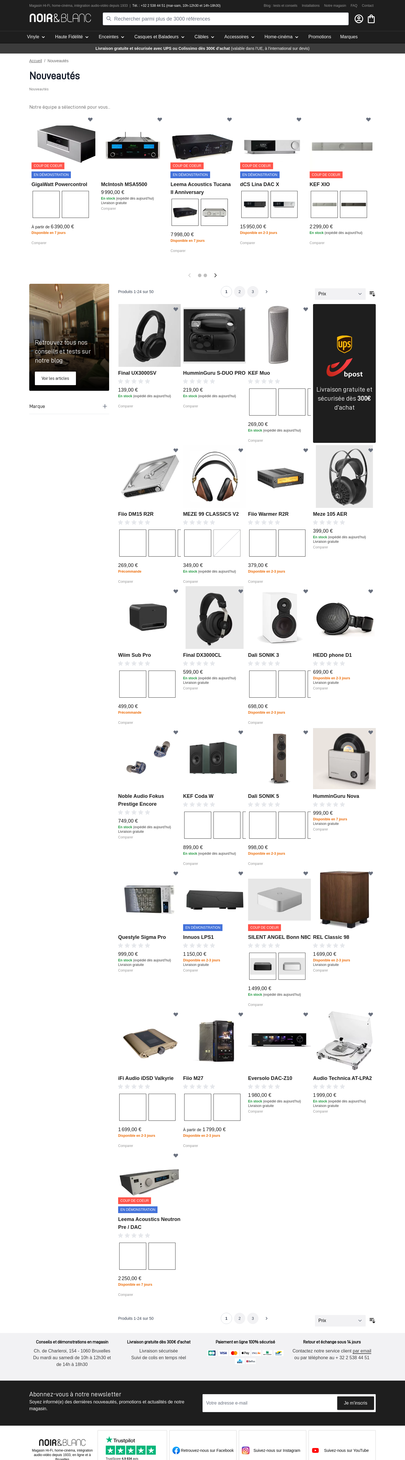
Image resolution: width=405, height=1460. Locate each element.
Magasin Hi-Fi (39, 6)
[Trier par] (340, 294)
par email (362, 1351)
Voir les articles (55, 378)
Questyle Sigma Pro (142, 937)
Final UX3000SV (137, 373)
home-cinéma (62, 6)
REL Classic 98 (331, 937)
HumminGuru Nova (336, 796)
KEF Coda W (198, 796)
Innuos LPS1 (198, 937)
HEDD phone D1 (332, 655)
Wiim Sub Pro (134, 655)
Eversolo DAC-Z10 (270, 1078)
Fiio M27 (193, 1078)
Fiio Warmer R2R (268, 514)
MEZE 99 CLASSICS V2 (211, 514)
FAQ (354, 6)
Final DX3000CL (202, 655)
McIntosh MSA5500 (124, 184)
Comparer (39, 243)
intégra (79, 6)
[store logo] (60, 18)
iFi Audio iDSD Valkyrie (146, 1078)
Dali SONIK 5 (263, 796)
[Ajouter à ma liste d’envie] (90, 119)
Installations (311, 6)
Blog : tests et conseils (280, 6)
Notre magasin (335, 6)
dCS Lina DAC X (259, 184)
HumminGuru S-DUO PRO (214, 373)
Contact (368, 6)
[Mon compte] (358, 18)
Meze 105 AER (330, 514)
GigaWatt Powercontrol (59, 184)
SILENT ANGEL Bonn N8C (279, 937)
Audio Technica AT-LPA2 (342, 1078)
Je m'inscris (355, 1403)
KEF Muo (259, 373)
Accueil (35, 61)
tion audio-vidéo (97, 6)
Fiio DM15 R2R (136, 514)
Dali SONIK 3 (263, 655)
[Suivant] (215, 275)
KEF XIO (320, 184)
